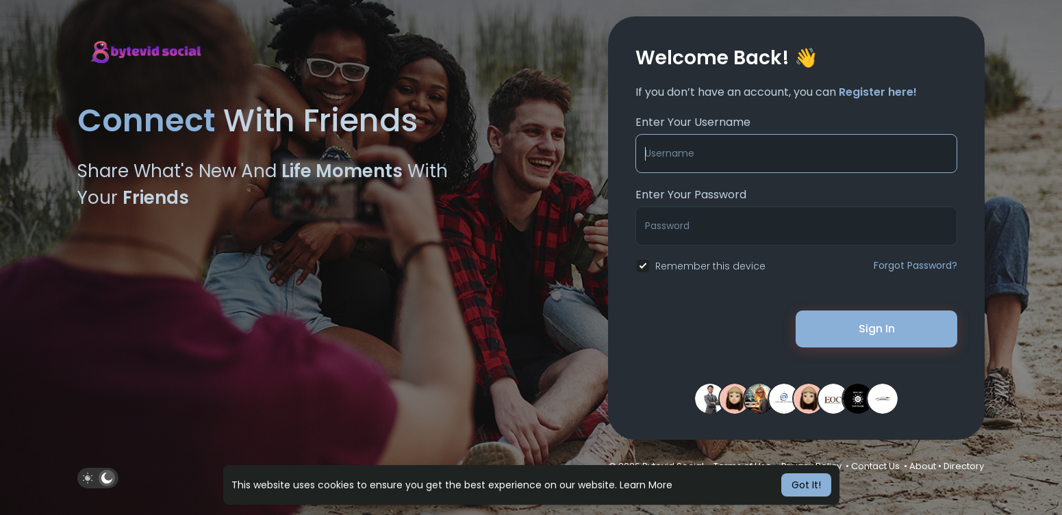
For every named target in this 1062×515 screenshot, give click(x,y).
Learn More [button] (646, 485)
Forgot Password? (915, 265)
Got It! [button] (806, 485)
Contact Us (875, 466)
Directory (964, 466)
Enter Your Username (692, 122)
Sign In (877, 328)
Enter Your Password (690, 194)
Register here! (878, 92)
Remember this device (710, 266)
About (922, 466)
